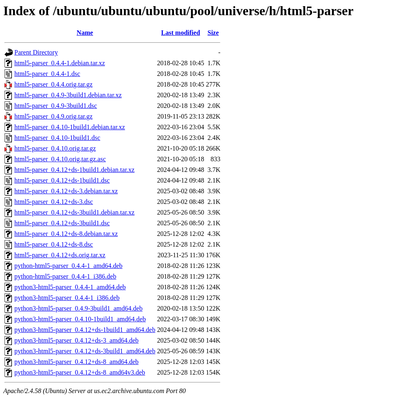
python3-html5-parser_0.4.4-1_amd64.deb (70, 287)
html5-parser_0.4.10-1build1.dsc (57, 137)
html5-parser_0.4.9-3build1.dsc (55, 105)
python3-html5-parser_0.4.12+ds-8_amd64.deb (76, 361)
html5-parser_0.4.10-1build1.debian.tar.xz (69, 127)
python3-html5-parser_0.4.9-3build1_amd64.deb (78, 308)
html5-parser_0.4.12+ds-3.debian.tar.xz (66, 191)
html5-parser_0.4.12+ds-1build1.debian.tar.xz (74, 169)
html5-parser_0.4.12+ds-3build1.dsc (62, 223)
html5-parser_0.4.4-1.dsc (47, 73)
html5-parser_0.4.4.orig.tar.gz (53, 84)
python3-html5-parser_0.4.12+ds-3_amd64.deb (76, 340)
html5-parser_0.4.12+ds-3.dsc (53, 201)
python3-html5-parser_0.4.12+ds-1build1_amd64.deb (84, 329)
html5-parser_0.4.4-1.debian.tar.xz (59, 62)
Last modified (180, 32)
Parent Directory (36, 52)
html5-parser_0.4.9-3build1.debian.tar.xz (68, 94)
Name (85, 32)
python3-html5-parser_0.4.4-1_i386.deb (66, 297)
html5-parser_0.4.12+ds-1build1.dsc (62, 180)
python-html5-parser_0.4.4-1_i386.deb (65, 276)
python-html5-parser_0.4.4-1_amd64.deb (68, 265)
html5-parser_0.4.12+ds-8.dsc (53, 244)
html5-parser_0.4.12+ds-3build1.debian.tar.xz (74, 212)
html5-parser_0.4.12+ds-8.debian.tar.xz (66, 233)
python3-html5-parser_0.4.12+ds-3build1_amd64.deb (84, 351)
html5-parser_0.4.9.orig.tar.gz (53, 116)
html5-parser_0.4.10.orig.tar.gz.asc (60, 159)
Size (213, 32)
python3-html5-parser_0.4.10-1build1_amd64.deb (80, 319)
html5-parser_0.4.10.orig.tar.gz (55, 148)
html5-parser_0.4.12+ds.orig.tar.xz (59, 255)
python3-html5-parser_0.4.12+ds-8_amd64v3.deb (79, 372)
